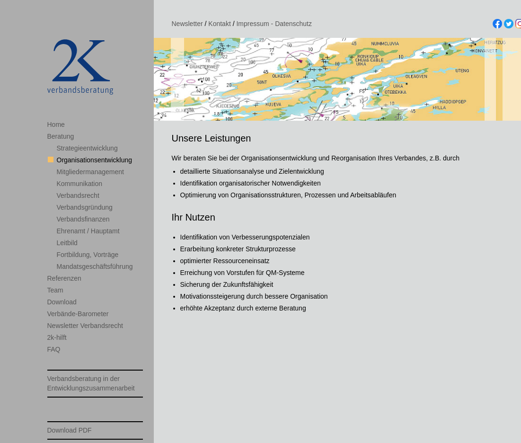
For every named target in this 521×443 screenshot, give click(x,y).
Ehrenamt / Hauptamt (88, 231)
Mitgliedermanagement (90, 172)
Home (56, 124)
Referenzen (64, 278)
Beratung (60, 136)
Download (62, 302)
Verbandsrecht (78, 195)
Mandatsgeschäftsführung (95, 266)
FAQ (54, 349)
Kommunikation (80, 183)
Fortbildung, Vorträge (88, 254)
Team (55, 290)
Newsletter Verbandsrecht (85, 325)
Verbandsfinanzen (83, 219)
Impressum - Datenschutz (274, 23)
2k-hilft (57, 337)
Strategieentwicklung (87, 148)
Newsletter (187, 23)
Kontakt (219, 23)
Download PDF (69, 430)
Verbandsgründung (85, 207)
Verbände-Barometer (78, 314)
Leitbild (67, 243)
